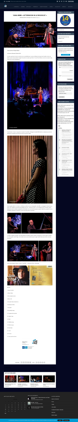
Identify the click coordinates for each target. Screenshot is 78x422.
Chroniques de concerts (31, 15)
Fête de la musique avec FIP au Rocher (10, 383)
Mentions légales (54, 413)
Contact (53, 402)
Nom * (60, 65)
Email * (60, 74)
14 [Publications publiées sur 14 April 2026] (8, 405)
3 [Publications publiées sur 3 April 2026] (18, 401)
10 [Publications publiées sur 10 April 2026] (18, 403)
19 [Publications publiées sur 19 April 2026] (24, 405)
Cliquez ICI (60, 39)
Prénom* (71, 68)
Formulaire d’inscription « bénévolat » (57, 408)
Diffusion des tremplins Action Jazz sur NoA (18, 1)
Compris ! (60, 420)
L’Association (54, 405)
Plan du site (53, 410)
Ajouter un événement (55, 397)
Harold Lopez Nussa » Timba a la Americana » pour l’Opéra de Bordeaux (40, 396)
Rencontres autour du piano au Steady (37, 405)
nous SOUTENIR (65, 53)
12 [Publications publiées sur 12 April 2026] (24, 403)
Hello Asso (65, 50)
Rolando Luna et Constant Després (34, 383)
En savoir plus (66, 420)
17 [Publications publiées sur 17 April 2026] (18, 405)
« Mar (5, 411)
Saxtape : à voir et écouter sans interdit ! (23, 383)
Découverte (37, 406)
